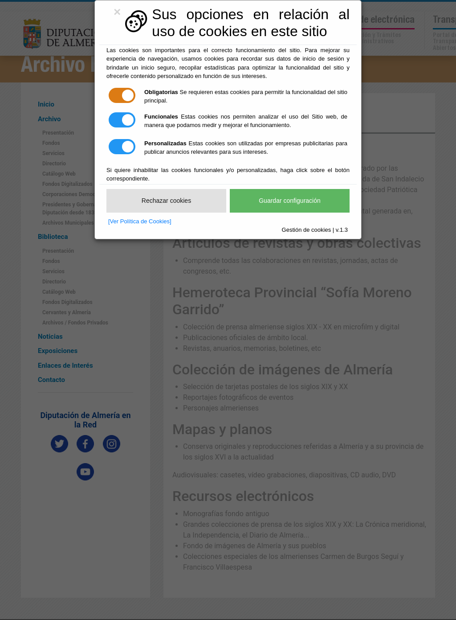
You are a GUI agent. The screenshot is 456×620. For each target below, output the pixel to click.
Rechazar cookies (166, 200)
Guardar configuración (290, 200)
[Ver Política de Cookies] (139, 221)
